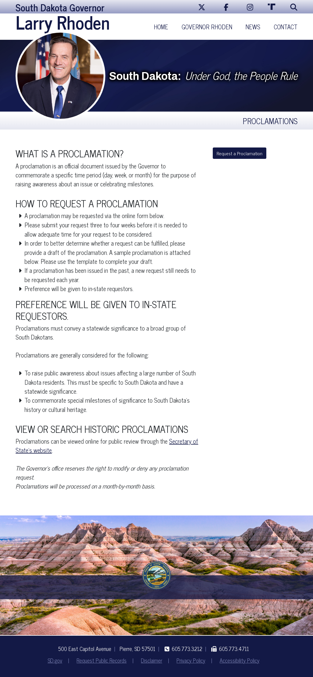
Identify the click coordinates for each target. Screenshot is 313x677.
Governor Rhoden (207, 27)
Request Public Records (102, 660)
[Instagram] (250, 6)
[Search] (291, 6)
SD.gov (55, 660)
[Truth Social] (271, 7)
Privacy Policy (191, 660)
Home (161, 27)
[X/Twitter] (201, 6)
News (253, 27)
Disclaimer (151, 660)
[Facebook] (226, 6)
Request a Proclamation (239, 153)
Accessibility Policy (239, 660)
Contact (285, 27)
